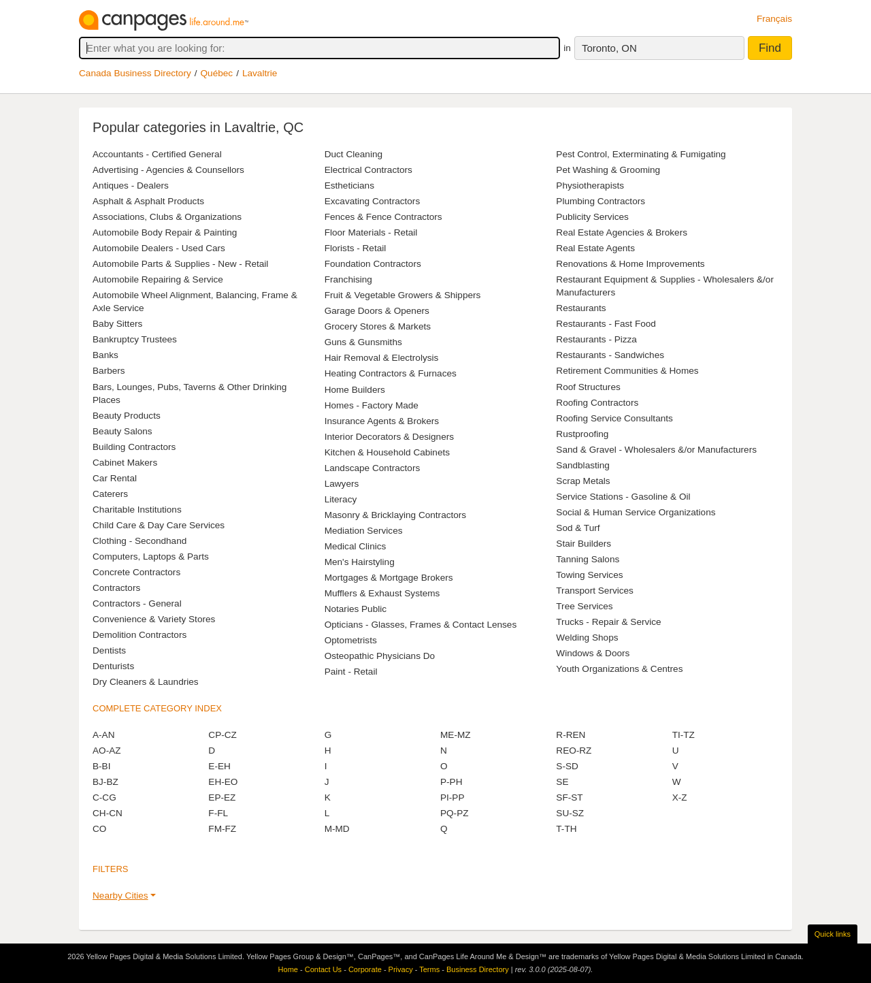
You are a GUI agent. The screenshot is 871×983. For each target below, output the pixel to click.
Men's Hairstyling (360, 562)
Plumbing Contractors (600, 201)
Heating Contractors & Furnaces (391, 373)
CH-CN (107, 813)
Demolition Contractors (139, 635)
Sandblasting (583, 465)
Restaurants (581, 308)
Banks (105, 355)
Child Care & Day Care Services (159, 525)
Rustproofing (582, 434)
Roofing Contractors (597, 403)
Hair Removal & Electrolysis (382, 358)
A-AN (103, 735)
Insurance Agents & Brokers (382, 421)
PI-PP (452, 797)
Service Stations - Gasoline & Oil (623, 497)
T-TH (566, 829)
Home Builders (355, 390)
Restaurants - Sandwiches (610, 355)
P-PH (451, 782)
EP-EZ (221, 797)
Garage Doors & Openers (377, 311)
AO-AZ (107, 750)
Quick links (833, 934)
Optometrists (351, 640)
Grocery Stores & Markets (378, 326)
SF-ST (569, 797)
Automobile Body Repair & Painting (165, 232)
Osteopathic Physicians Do (380, 656)
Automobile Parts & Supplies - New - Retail (180, 264)
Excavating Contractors (373, 201)
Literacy (341, 499)
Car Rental (115, 478)
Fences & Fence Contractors (383, 217)
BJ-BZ (105, 782)
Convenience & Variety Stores (154, 619)
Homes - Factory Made (371, 405)
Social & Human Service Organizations (635, 512)
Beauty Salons (122, 431)
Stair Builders (583, 543)
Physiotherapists (590, 185)
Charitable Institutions (137, 509)
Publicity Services (592, 217)
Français (774, 19)
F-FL (218, 813)
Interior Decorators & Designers (389, 437)
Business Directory (477, 969)
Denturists (113, 666)
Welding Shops (587, 637)
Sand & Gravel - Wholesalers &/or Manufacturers (656, 450)
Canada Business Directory (135, 73)
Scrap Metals (583, 481)
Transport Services (595, 590)
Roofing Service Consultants (614, 418)
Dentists (109, 650)
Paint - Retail (351, 671)
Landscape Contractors (373, 468)
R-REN (570, 735)
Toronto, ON (609, 48)
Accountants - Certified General (157, 154)
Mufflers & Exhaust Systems (382, 593)
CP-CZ (222, 735)
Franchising (348, 279)
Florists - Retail (356, 248)
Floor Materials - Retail (371, 232)
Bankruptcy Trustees (135, 339)
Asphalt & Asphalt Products (148, 201)
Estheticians (349, 185)
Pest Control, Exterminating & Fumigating (640, 154)
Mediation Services (364, 531)
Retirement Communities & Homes (627, 371)
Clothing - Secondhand (139, 541)
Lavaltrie (259, 73)
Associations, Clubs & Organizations (167, 217)
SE (562, 782)
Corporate (365, 969)
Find (770, 48)
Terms (429, 969)
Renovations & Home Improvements (630, 264)
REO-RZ (573, 750)
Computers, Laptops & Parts (151, 556)
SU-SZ (570, 813)
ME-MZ (455, 735)
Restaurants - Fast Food (606, 324)
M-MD (337, 829)
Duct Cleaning (353, 154)
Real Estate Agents (595, 248)
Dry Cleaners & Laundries (146, 682)
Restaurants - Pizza (596, 339)
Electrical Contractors (368, 170)
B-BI (101, 766)
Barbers (109, 371)
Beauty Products (127, 415)
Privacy (401, 969)
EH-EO (222, 782)
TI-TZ (683, 735)
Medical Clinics (356, 546)
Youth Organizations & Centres (619, 669)
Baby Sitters (117, 324)
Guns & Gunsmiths (363, 342)
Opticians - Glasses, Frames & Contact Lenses (421, 624)
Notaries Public (356, 609)
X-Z (679, 797)
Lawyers (342, 484)
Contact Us (323, 969)
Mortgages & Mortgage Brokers (389, 578)
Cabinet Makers (125, 462)
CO (99, 829)
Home (288, 969)
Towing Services (589, 575)
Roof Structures (588, 387)
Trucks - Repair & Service (608, 622)
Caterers (110, 494)
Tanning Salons (587, 559)
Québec (217, 73)
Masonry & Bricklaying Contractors (396, 515)
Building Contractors (134, 447)
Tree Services (584, 606)
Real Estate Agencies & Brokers (621, 232)
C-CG (104, 797)
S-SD (567, 766)
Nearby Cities (120, 895)
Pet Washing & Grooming (608, 170)
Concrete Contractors (136, 572)
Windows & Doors (592, 653)
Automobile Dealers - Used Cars (159, 248)
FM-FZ (222, 829)
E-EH (219, 766)
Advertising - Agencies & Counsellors (168, 170)
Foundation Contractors (373, 264)
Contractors (116, 588)
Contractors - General (137, 603)
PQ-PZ (454, 813)
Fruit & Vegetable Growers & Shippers (403, 295)
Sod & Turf (577, 528)
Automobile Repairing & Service (158, 279)
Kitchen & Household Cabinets (387, 452)
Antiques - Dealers (131, 185)
